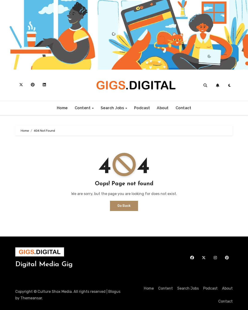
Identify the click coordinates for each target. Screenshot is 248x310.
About (163, 108)
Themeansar (31, 298)
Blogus (114, 291)
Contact (183, 108)
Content (83, 108)
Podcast (142, 108)
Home (62, 108)
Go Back (124, 206)
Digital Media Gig (44, 264)
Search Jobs (113, 108)
